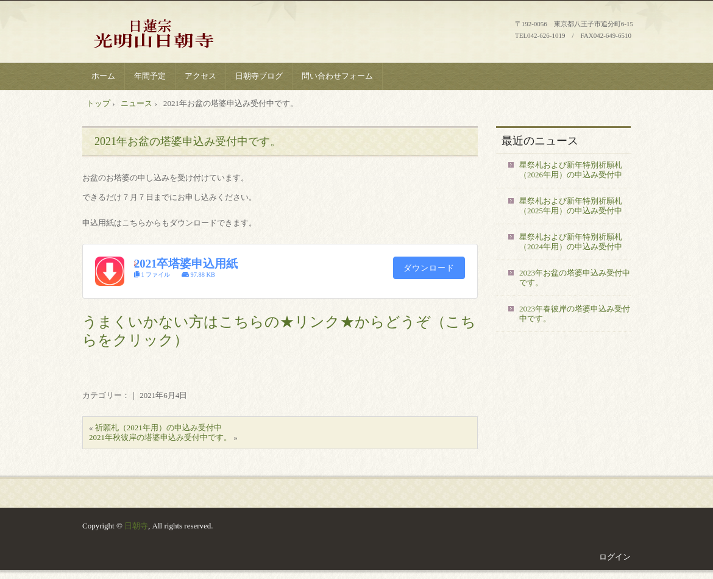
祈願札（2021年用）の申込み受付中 (158, 427)
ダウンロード (429, 267)
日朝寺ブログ (259, 75)
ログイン (615, 556)
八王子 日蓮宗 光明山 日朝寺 (174, 33)
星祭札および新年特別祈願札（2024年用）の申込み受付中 (570, 241)
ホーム (103, 75)
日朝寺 (136, 525)
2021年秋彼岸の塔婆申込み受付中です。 (160, 437)
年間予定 (150, 75)
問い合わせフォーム (337, 75)
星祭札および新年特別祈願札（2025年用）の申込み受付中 (570, 205)
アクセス (200, 75)
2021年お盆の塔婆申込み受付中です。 (187, 141)
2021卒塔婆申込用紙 (186, 263)
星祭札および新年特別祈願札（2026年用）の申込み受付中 (570, 169)
